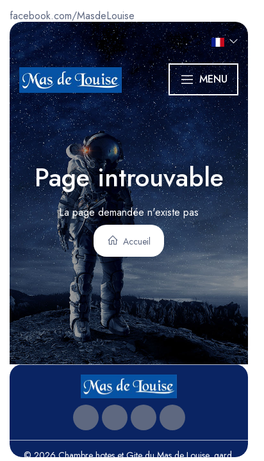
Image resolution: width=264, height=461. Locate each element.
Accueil (129, 241)
